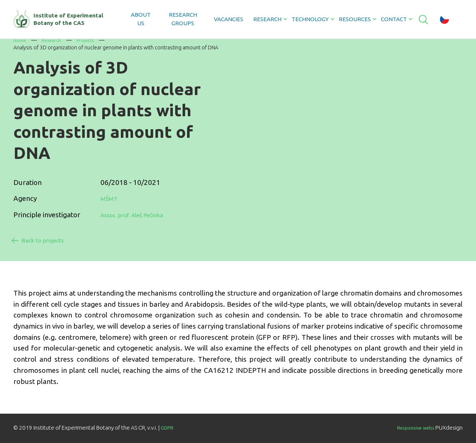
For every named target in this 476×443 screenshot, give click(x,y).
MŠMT (110, 198)
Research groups (182, 19)
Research (53, 40)
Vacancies (227, 19)
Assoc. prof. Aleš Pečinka (139, 214)
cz (444, 19)
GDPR (168, 427)
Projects (89, 40)
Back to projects (49, 238)
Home (20, 40)
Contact (393, 19)
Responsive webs (411, 427)
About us (141, 19)
